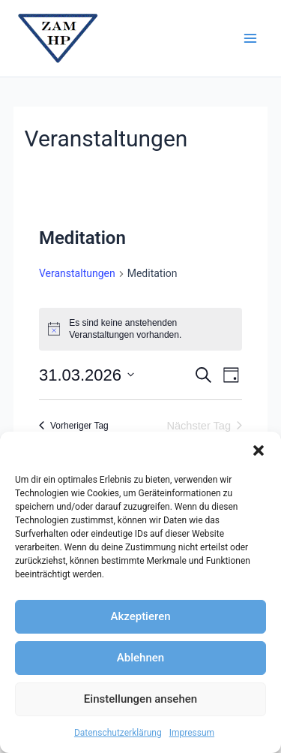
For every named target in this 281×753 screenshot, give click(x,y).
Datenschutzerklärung (118, 732)
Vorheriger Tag (74, 425)
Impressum (191, 732)
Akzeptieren (140, 616)
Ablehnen (140, 657)
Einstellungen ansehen (140, 699)
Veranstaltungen (77, 273)
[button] (258, 450)
